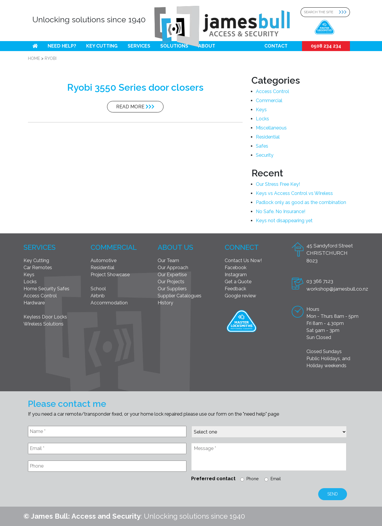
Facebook (235, 267)
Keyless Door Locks (45, 317)
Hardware (34, 303)
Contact (276, 46)
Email (276, 478)
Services (139, 46)
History (165, 303)
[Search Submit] (344, 12)
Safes (262, 146)
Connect (242, 247)
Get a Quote (238, 281)
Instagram (236, 274)
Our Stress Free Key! (278, 184)
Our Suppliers (172, 288)
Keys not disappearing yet (284, 220)
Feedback (235, 288)
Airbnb (98, 296)
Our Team (168, 260)
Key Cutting (102, 46)
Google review (240, 296)
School (98, 288)
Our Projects (171, 281)
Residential (268, 137)
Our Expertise (172, 274)
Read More (135, 106)
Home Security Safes (46, 288)
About (206, 46)
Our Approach (173, 267)
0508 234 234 (326, 46)
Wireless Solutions (44, 324)
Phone (252, 478)
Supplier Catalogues (179, 296)
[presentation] (72, 490)
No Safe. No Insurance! (280, 211)
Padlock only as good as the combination (301, 202)
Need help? (62, 46)
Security (264, 155)
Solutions (174, 46)
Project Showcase (110, 274)
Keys (261, 109)
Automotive (103, 260)
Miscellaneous (271, 128)
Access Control (272, 91)
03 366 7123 (319, 281)
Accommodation (109, 303)
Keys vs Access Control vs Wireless (294, 193)
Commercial (269, 100)
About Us (175, 247)
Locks (262, 119)
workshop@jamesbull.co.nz (337, 289)
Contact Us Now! (243, 260)
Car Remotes (38, 267)
